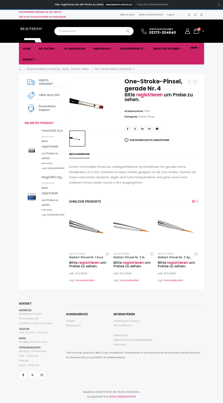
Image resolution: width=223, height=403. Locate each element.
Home (27, 48)
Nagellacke (101, 48)
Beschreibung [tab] (79, 154)
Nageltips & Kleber (166, 48)
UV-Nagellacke (74, 48)
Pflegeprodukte (131, 48)
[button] (193, 201)
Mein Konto (127, 14)
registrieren (150, 94)
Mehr (194, 47)
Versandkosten (85, 280)
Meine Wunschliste (151, 14)
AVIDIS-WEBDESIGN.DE (122, 396)
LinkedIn (142, 129)
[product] (89, 229)
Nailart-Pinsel (146, 116)
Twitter (135, 129)
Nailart (28, 59)
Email (157, 129)
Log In (170, 14)
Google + (150, 129)
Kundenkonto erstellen (119, 5)
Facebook (128, 129)
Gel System (46, 48)
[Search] (127, 31)
